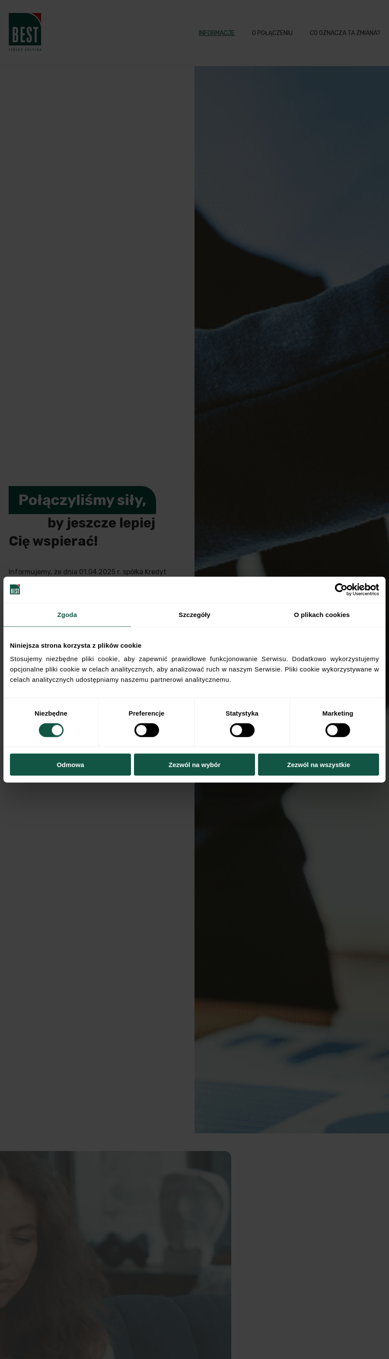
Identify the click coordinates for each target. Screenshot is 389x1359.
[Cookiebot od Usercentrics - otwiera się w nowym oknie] (341, 589)
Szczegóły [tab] (194, 614)
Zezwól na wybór (194, 764)
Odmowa (70, 764)
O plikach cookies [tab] (322, 614)
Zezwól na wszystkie (318, 764)
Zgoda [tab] (67, 614)
